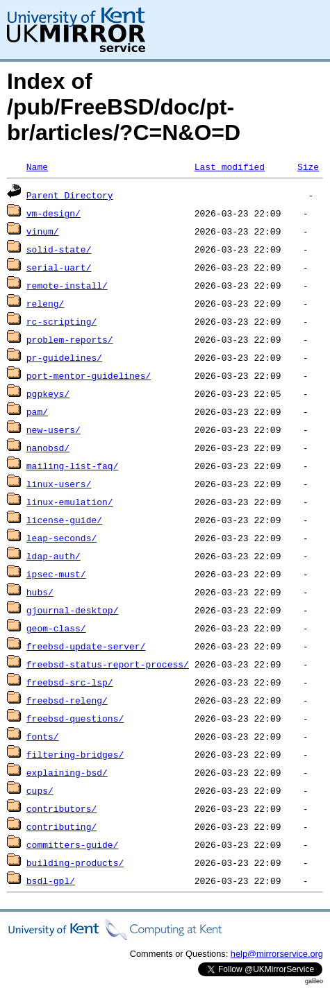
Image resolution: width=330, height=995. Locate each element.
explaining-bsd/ (67, 772)
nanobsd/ (47, 447)
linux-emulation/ (69, 501)
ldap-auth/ (53, 556)
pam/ (37, 411)
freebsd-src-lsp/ (69, 682)
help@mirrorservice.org (277, 954)
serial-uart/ (59, 267)
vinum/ (42, 231)
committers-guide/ (72, 844)
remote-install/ (67, 285)
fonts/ (42, 736)
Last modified (230, 166)
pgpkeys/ (47, 393)
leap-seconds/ (61, 537)
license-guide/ (64, 519)
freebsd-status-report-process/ (107, 664)
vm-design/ (53, 213)
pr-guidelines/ (64, 357)
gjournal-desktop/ (72, 610)
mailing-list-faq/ (72, 465)
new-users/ (53, 429)
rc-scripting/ (61, 321)
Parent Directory (69, 195)
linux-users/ (59, 483)
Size (308, 166)
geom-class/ (56, 628)
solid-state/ (59, 249)
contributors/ (61, 808)
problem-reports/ (69, 339)
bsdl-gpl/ (50, 880)
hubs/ (39, 592)
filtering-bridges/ (75, 754)
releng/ (45, 303)
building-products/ (75, 862)
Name (37, 166)
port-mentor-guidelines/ (88, 375)
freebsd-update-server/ (86, 646)
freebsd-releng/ (67, 700)
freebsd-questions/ (75, 718)
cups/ (39, 790)
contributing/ (61, 826)
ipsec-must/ (56, 574)
